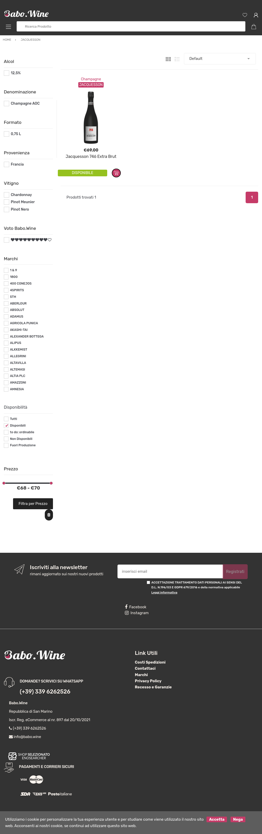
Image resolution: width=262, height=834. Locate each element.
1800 (14, 277)
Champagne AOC (25, 103)
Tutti (13, 419)
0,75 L (16, 134)
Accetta (216, 819)
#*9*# (16, 240)
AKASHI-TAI (19, 330)
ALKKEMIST (18, 349)
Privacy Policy (148, 681)
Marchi (141, 675)
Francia (17, 164)
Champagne (91, 79)
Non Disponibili (21, 439)
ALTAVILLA (18, 363)
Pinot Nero (20, 209)
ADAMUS (16, 316)
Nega (238, 819)
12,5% (16, 73)
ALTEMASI (17, 369)
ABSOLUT (17, 310)
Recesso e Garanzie (153, 687)
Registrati (235, 571)
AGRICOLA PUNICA (24, 323)
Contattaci (145, 668)
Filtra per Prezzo (33, 503)
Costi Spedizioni (150, 662)
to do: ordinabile (22, 432)
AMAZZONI (18, 382)
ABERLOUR (18, 303)
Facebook (135, 607)
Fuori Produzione (23, 445)
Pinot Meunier (23, 202)
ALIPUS (15, 343)
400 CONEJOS (20, 283)
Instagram (137, 613)
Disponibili (18, 425)
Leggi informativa (164, 592)
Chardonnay (21, 195)
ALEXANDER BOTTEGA (27, 336)
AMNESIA (17, 389)
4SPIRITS (17, 290)
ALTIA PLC (17, 376)
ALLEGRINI (18, 356)
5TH (13, 297)
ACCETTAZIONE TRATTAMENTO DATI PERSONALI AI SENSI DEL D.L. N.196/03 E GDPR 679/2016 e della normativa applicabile (196, 587)
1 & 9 (13, 270)
